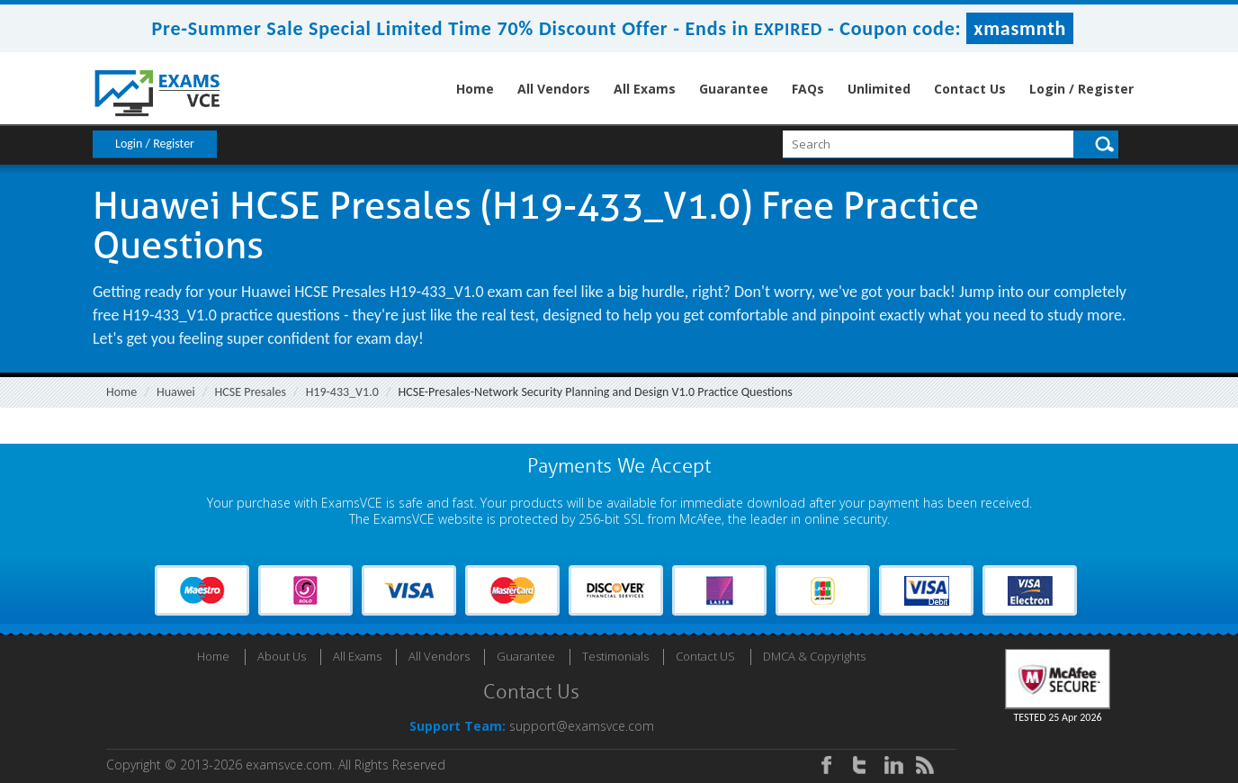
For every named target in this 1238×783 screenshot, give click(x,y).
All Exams (645, 88)
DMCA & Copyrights (814, 656)
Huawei (176, 392)
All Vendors (553, 88)
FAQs (808, 88)
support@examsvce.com (581, 725)
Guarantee (733, 88)
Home (475, 88)
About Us (281, 656)
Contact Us (970, 88)
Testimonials (615, 656)
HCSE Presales (250, 392)
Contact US (705, 656)
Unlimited (879, 88)
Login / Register (1081, 88)
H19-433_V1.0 (342, 392)
